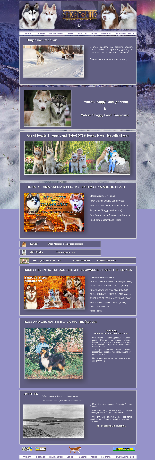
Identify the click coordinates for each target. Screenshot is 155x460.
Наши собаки (56, 33)
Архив (94, 33)
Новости (82, 33)
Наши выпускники (124, 33)
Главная (27, 33)
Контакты (106, 33)
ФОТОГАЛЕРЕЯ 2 (106, 260)
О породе (40, 33)
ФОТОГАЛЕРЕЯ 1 (82, 260)
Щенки (70, 33)
